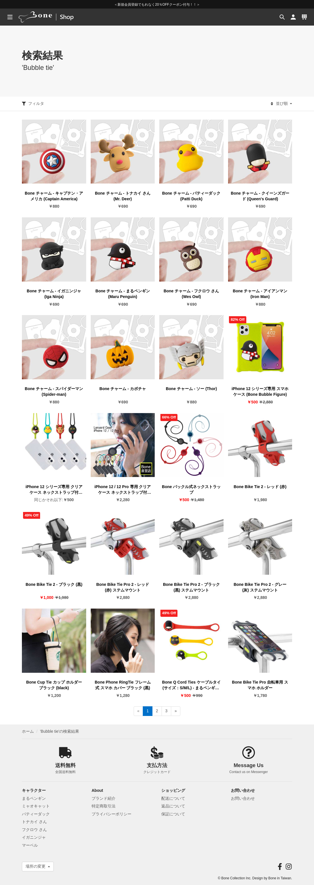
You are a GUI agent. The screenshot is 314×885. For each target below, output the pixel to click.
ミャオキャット (36, 806)
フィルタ (33, 104)
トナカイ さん (34, 821)
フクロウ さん (34, 829)
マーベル (30, 845)
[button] (281, 17)
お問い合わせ (243, 798)
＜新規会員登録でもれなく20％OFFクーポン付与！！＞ (157, 5)
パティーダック (36, 814)
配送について (173, 798)
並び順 (281, 104)
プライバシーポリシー (111, 814)
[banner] (53, 17)
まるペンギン (34, 798)
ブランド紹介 (103, 798)
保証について (173, 814)
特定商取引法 (103, 806)
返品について (173, 806)
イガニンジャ (34, 837)
